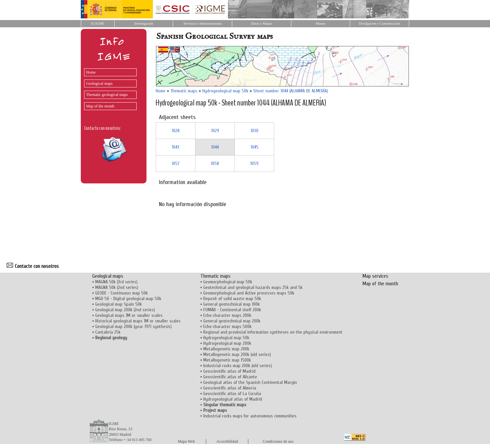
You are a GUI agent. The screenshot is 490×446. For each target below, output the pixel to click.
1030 (254, 130)
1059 (254, 163)
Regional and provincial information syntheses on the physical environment (273, 332)
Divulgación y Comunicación (379, 23)
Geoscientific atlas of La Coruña (232, 393)
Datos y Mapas (261, 23)
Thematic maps (183, 91)
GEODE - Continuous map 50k (121, 293)
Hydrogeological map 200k (227, 343)
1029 (215, 130)
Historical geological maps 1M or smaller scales (138, 321)
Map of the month (100, 106)
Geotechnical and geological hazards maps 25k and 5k (252, 287)
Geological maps (99, 83)
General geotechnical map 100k (231, 304)
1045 (254, 147)
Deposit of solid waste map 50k (232, 298)
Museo (320, 23)
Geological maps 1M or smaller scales (129, 315)
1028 (176, 130)
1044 (215, 147)
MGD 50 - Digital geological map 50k (128, 298)
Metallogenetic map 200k (226, 349)
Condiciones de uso (278, 441)
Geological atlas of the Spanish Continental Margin (250, 382)
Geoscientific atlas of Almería (229, 388)
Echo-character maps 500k (227, 326)
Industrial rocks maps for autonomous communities (250, 416)
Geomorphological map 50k (227, 282)
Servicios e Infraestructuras (202, 23)
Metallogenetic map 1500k (227, 360)
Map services (375, 276)
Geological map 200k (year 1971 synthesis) (133, 326)
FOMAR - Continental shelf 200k (232, 310)
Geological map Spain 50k (118, 304)
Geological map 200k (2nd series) (125, 310)
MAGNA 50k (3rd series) (116, 282)
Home (91, 72)
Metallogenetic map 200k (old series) (237, 354)
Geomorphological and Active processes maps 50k (248, 293)
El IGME (97, 23)
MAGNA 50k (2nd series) (116, 287)
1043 (175, 147)
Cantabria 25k (108, 332)
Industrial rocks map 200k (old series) (237, 365)
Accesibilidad (227, 441)
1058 (215, 163)
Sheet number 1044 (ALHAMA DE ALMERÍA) (290, 91)
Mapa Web (186, 441)
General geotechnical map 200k (231, 321)
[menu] (109, 87)
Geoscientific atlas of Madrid (229, 371)
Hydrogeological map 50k (225, 91)
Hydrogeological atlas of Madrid (232, 399)
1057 (176, 163)
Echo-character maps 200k (227, 315)
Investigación (143, 23)
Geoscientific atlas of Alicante (230, 377)
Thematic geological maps (107, 94)
